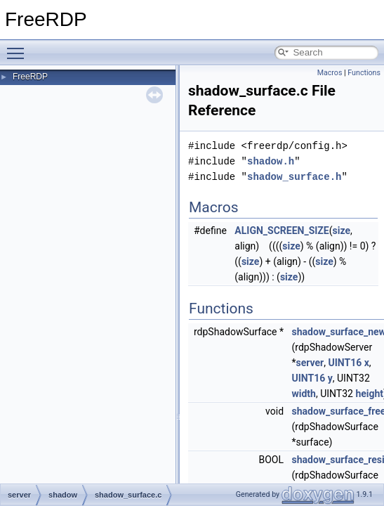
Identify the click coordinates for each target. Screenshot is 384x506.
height (369, 393)
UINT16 (345, 362)
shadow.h (270, 161)
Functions (363, 72)
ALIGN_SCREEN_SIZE (281, 230)
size (341, 230)
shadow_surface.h (294, 176)
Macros (330, 72)
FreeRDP (30, 77)
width (304, 393)
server (310, 362)
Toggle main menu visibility (19, 47)
